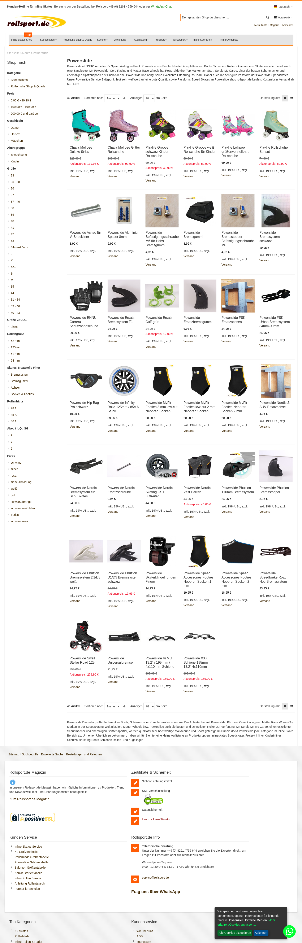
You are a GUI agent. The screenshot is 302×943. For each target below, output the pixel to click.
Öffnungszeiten (98, 896)
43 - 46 (16, 307)
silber (15, 470)
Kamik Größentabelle (173, 808)
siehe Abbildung (22, 483)
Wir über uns (96, 880)
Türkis (16, 516)
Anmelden (286, 26)
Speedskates (20, 81)
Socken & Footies (23, 395)
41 (14, 229)
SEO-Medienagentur (75, 932)
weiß (15, 490)
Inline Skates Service (173, 782)
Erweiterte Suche (54, 755)
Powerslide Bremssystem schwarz (268, 238)
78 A (15, 409)
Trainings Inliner (240, 901)
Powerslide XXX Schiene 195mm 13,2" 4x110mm (195, 663)
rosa (15, 477)
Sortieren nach (94, 99)
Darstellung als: (268, 99)
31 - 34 (16, 301)
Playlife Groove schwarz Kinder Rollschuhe (157, 153)
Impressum (95, 890)
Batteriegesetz (168, 890)
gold (15, 496)
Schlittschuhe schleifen (31, 917)
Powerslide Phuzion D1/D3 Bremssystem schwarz (123, 578)
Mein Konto (259, 26)
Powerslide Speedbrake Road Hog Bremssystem (272, 578)
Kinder (16, 163)
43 (14, 242)
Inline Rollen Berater (172, 814)
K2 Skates (23, 880)
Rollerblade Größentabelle (176, 792)
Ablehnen (261, 932)
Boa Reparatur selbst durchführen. (252, 906)
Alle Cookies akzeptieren (235, 932)
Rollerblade (24, 885)
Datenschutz (167, 896)
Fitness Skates (240, 896)
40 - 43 (16, 314)
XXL (15, 268)
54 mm (16, 362)
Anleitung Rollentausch (174, 819)
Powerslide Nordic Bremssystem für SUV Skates (84, 493)
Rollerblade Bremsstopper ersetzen (253, 885)
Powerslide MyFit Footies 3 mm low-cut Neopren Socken (162, 408)
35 (14, 288)
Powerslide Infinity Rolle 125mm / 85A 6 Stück (123, 408)
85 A (15, 416)
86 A (15, 422)
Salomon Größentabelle (174, 803)
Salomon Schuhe (28, 901)
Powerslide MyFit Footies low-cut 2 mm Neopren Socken (199, 408)
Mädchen (18, 142)
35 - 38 (16, 183)
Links (15, 328)
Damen (17, 129)
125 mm (17, 348)
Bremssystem (21, 376)
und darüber (26, 115)
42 (14, 235)
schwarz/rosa (20, 522)
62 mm (16, 342)
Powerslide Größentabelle (176, 798)
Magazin (273, 26)
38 (14, 209)
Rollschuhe (24, 896)
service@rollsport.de (249, 826)
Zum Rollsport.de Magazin (31, 808)
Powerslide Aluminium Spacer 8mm (121, 238)
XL (14, 261)
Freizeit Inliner (239, 890)
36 (14, 190)
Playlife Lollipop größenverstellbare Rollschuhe (235, 153)
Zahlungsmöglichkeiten (174, 885)
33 (14, 177)
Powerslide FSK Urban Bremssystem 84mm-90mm (273, 323)
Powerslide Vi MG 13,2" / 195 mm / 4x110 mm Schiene (160, 663)
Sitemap (15, 755)
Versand (75, 177)
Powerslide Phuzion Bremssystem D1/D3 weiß (85, 578)
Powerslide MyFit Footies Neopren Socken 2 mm (233, 408)
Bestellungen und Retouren (85, 755)
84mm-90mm (20, 248)
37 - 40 (16, 203)
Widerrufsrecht (168, 906)
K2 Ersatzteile (26, 906)
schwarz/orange (22, 503)
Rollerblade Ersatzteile (31, 911)
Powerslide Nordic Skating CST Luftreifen (159, 493)
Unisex (16, 135)
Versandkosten (169, 880)
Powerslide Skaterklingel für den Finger (161, 578)
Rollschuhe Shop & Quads (29, 88)
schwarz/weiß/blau (24, 509)
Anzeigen (137, 99)
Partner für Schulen (172, 824)
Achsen (17, 389)
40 (14, 222)
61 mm (16, 355)
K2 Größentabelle (170, 787)
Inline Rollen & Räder (30, 890)
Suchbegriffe (31, 755)
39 (14, 216)
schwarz (17, 464)
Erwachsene (20, 156)
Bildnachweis (167, 917)
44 (14, 294)
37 (14, 196)
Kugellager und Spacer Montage (251, 880)
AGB (91, 885)
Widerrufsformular (170, 911)
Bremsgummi (20, 382)
